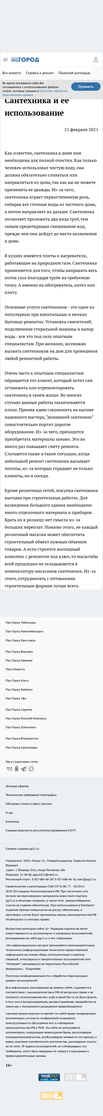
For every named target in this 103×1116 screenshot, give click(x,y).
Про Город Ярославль (20, 640)
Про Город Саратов (19, 709)
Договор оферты (17, 786)
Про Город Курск (17, 680)
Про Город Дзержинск (21, 727)
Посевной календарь (74, 73)
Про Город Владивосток (22, 738)
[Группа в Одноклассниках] (16, 769)
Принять (85, 86)
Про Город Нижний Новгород (26, 718)
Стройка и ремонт (40, 73)
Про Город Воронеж (19, 651)
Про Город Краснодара (21, 747)
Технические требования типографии (31, 795)
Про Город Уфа (16, 698)
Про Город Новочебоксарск (24, 631)
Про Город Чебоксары (21, 622)
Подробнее (33, 969)
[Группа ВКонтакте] (9, 769)
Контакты (12, 821)
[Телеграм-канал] (24, 769)
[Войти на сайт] (96, 60)
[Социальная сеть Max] (31, 769)
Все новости (11, 73)
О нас (9, 813)
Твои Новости (15, 669)
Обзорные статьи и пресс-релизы (29, 803)
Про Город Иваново (19, 660)
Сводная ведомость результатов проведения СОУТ (41, 830)
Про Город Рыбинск (19, 689)
